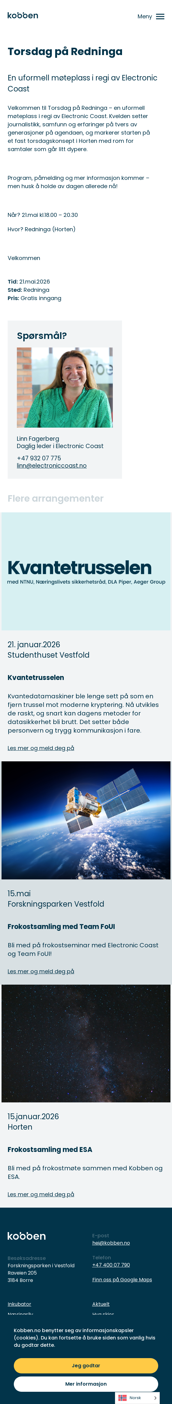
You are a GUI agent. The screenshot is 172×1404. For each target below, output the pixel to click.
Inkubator (19, 1304)
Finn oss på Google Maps (122, 1279)
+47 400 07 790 (111, 1264)
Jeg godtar (86, 1365)
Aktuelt (101, 1304)
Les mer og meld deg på (41, 748)
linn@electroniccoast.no (52, 466)
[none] (137, 1398)
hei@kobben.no (111, 1242)
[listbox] (137, 1398)
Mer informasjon (86, 1383)
